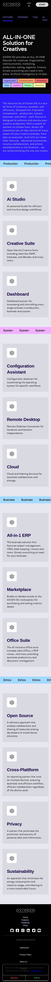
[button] (22, 4)
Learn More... (36, 971)
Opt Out (14, 978)
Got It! (37, 978)
